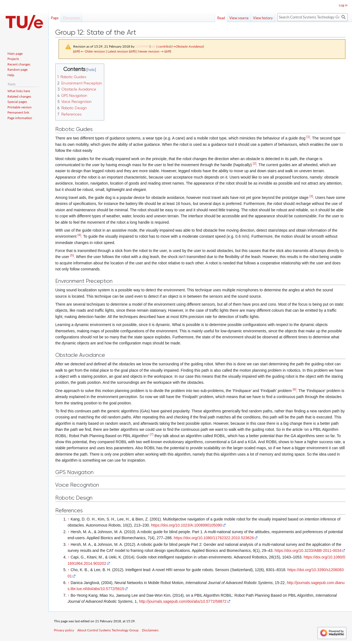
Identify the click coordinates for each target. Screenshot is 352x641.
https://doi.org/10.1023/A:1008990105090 (186, 525)
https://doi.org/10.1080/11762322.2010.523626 (214, 538)
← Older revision (93, 51)
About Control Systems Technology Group (108, 630)
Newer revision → (151, 51)
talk (153, 46)
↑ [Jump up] (69, 519)
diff (76, 51)
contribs (164, 46)
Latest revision (118, 51)
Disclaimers (150, 630)
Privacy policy (64, 630)
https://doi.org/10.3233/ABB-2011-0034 (308, 550)
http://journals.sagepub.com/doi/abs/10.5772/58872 (182, 601)
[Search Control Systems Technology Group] (312, 17)
